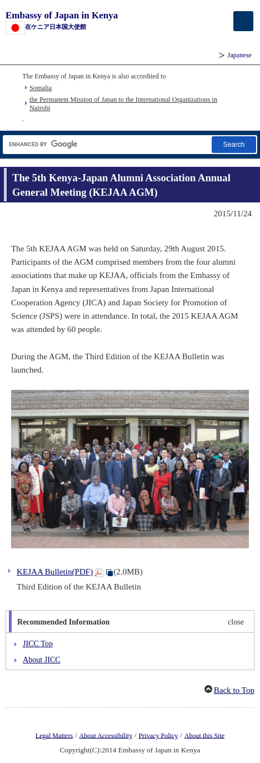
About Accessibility (106, 735)
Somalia (40, 88)
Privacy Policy (158, 735)
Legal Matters (54, 735)
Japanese (239, 55)
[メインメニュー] (243, 21)
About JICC (42, 659)
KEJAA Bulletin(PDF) (55, 571)
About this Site (204, 735)
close (236, 621)
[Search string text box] (106, 144)
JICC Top (38, 643)
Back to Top (234, 690)
